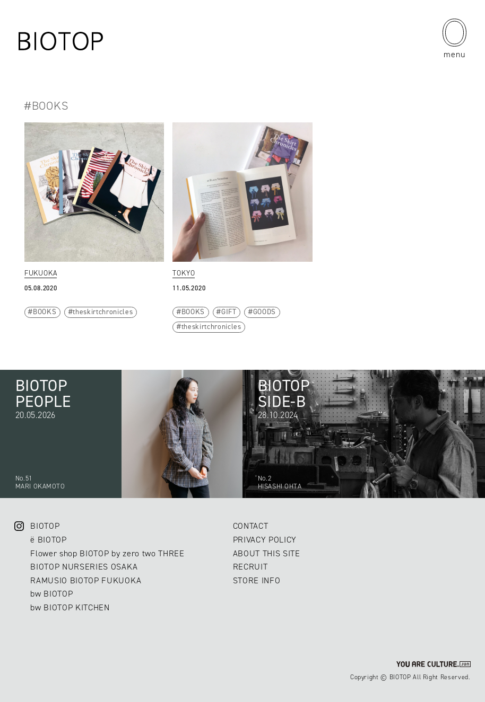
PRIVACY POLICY (265, 539)
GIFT (229, 311)
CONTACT (251, 525)
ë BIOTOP (48, 539)
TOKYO (183, 273)
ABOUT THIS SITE (266, 553)
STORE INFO (257, 580)
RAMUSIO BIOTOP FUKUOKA (85, 580)
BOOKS (44, 311)
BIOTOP (44, 525)
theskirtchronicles (103, 311)
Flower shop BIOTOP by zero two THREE (107, 553)
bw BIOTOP (51, 593)
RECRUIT (250, 566)
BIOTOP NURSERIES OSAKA (83, 566)
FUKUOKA (40, 273)
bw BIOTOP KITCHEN (69, 607)
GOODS (264, 311)
